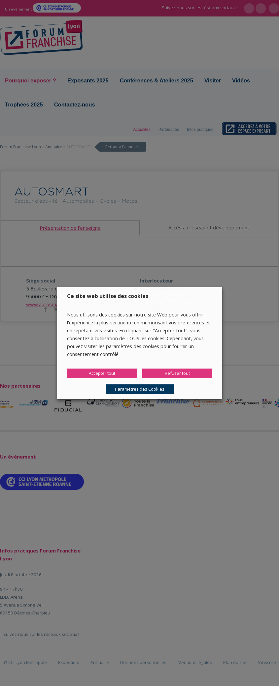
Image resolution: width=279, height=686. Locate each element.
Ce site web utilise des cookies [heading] (107, 296)
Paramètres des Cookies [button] (139, 389)
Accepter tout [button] (102, 373)
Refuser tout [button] (177, 373)
